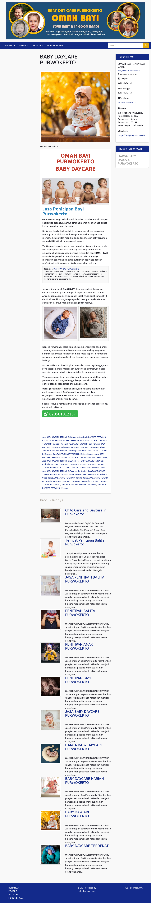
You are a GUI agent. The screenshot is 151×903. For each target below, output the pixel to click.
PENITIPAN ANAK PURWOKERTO (79, 646)
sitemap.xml (136, 887)
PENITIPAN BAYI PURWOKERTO (66, 269)
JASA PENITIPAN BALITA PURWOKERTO (84, 579)
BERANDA (9, 45)
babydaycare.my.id (87, 891)
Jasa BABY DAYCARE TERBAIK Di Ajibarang (60, 437)
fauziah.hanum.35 (127, 102)
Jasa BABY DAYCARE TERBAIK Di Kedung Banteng (74, 454)
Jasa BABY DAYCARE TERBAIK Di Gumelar (78, 444)
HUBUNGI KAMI (55, 45)
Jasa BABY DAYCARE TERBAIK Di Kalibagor (89, 447)
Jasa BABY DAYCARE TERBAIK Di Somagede (71, 481)
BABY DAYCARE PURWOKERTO (77, 814)
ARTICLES (38, 45)
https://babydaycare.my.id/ (131, 135)
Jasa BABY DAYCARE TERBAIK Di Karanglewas (61, 451)
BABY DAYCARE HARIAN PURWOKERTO (84, 780)
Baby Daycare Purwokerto (129, 71)
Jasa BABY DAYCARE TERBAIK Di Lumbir (59, 461)
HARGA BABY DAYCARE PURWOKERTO (84, 747)
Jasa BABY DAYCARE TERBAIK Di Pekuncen (69, 464)
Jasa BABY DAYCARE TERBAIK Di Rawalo (65, 478)
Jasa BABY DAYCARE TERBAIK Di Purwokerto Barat (83, 468)
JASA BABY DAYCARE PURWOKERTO (82, 713)
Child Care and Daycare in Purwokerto (85, 512)
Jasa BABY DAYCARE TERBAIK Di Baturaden (70, 440)
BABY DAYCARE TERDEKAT (87, 846)
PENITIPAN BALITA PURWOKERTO (80, 613)
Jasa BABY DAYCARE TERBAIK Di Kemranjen (88, 457)
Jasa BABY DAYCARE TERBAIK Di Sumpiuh (78, 485)
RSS (126, 887)
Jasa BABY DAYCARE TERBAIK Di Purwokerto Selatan (64, 471)
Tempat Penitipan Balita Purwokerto (84, 542)
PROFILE (23, 45)
